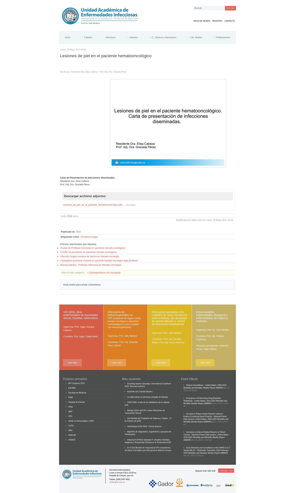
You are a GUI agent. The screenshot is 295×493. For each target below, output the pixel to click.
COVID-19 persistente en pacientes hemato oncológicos (88, 252)
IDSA (70, 407)
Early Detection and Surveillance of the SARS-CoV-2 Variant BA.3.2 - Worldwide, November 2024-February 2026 (206, 450)
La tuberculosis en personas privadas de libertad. (147, 397)
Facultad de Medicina (77, 393)
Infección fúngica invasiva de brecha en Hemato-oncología (89, 256)
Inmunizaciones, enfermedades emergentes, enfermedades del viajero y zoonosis (212, 317)
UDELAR (72, 435)
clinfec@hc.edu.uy (117, 482)
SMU (70, 430)
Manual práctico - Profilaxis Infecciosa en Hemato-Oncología (90, 265)
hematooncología (89, 237)
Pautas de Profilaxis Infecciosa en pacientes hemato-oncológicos (92, 248)
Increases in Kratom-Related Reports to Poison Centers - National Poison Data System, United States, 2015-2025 (206, 434)
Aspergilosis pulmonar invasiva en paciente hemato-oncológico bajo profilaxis (99, 260)
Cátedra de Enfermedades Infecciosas (102, 15)
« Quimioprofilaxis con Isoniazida (103, 272)
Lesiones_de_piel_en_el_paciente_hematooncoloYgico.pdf (92, 205)
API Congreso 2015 (76, 383)
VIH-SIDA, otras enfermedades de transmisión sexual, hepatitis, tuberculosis (80, 315)
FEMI (70, 397)
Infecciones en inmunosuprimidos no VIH (124, 320)
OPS (70, 416)
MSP (70, 412)
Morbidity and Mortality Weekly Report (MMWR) (203, 388)
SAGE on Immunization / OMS (81, 421)
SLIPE (71, 426)
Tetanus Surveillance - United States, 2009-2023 (206, 385)
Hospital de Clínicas (76, 402)
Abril (78, 231)
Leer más (72, 362)
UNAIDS (71, 440)
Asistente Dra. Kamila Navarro (140, 392)
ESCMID (72, 388)
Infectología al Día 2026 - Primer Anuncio (144, 426)
